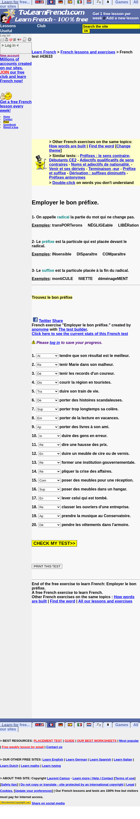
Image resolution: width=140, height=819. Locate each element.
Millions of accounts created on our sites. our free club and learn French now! (16, 70)
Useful (6, 31)
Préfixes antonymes (67, 177)
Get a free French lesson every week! (16, 106)
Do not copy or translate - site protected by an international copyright (71, 784)
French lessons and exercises (88, 52)
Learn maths (30, 766)
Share (57, 321)
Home (6, 116)
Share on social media (48, 803)
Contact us (54, 747)
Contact (7, 119)
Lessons (8, 26)
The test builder (72, 329)
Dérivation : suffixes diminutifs (97, 173)
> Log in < (10, 45)
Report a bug (10, 127)
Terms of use (124, 778)
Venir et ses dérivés (67, 169)
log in (55, 343)
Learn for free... (16, 725)
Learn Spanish (100, 759)
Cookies (6, 791)
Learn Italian (123, 759)
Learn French (44, 52)
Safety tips (9, 784)
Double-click (63, 183)
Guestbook (9, 124)
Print (6, 122)
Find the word (101, 146)
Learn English (53, 759)
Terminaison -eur (104, 169)
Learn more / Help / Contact (93, 778)
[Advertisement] (86, 92)
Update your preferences (33, 791)
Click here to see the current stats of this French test (80, 334)
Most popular (129, 741)
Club (41, 26)
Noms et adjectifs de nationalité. (100, 164)
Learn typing (51, 766)
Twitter (45, 321)
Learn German (76, 759)
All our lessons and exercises (105, 601)
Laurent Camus (58, 778)
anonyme (40, 329)
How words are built (67, 146)
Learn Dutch (9, 766)
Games (121, 725)
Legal (130, 784)
